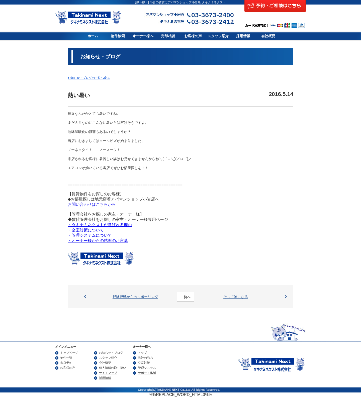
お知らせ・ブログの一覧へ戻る (89, 78)
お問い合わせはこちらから (92, 204)
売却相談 (168, 36)
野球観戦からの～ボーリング (135, 297)
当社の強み (145, 358)
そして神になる (235, 297)
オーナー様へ (142, 36)
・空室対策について (86, 230)
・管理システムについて (90, 235)
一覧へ (185, 297)
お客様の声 (193, 36)
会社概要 (268, 36)
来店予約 (66, 363)
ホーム (92, 36)
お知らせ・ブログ (111, 353)
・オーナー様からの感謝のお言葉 (98, 240)
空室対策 (144, 363)
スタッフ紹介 (218, 36)
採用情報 (243, 36)
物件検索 (118, 36)
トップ (142, 353)
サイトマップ (108, 373)
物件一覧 (66, 358)
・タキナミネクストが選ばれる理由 (100, 225)
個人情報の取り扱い (112, 368)
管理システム (147, 368)
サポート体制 (147, 373)
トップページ (69, 353)
